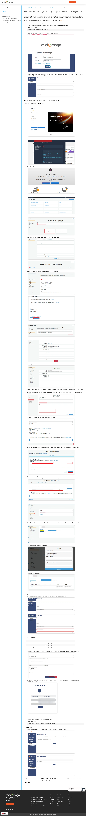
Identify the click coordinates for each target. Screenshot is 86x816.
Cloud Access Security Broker (36, 803)
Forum (58, 807)
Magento (52, 807)
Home (19, 2)
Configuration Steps (6, 16)
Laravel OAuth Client (28, 7)
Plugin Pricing (35, 7)
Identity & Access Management (37, 797)
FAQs (58, 805)
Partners (69, 801)
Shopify (45, 2)
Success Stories (60, 797)
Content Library (60, 801)
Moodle (51, 809)
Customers (70, 803)
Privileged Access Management (37, 801)
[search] (84, 2)
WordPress (26, 2)
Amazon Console (37, 105)
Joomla (51, 805)
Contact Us (80, 2)
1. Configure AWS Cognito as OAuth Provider (11, 18)
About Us (70, 797)
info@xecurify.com (11, 800)
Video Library (59, 803)
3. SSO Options (6, 22)
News (69, 799)
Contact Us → (10, 803)
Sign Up (72, 2)
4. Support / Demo (6, 24)
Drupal (39, 2)
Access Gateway (34, 807)
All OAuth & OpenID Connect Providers (46, 7)
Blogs (58, 799)
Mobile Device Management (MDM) (38, 805)
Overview (4, 11)
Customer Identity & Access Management (39, 799)
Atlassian (33, 2)
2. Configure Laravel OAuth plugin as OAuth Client (12, 20)
